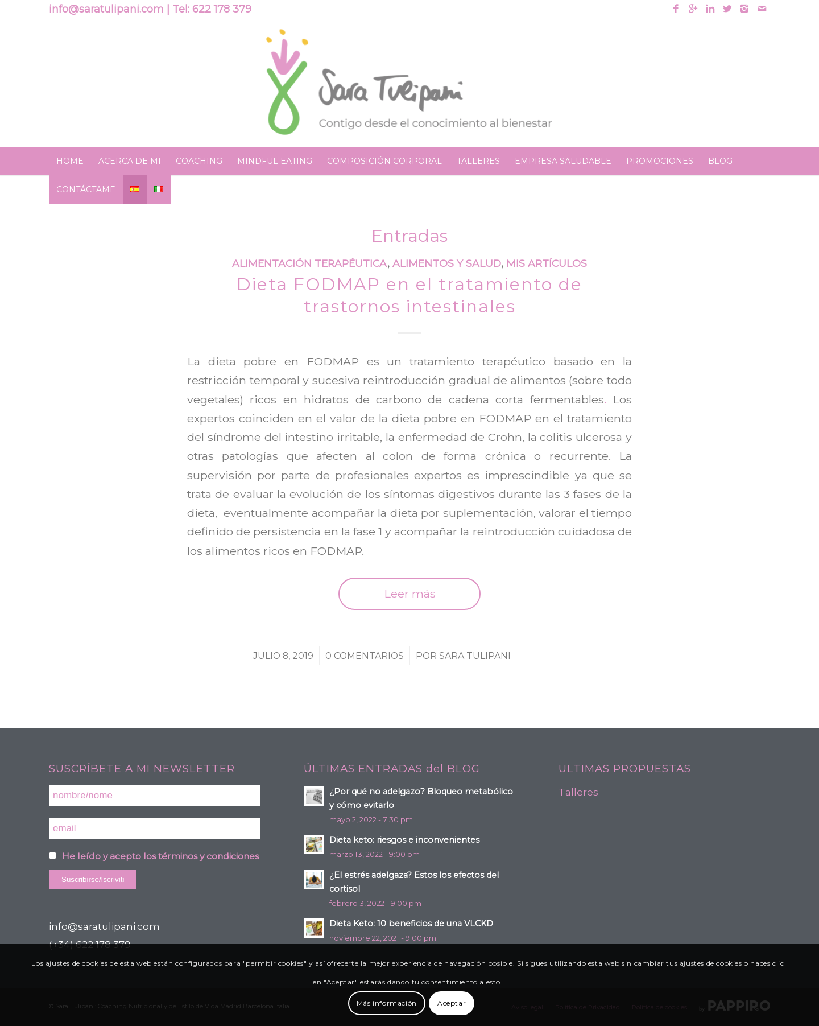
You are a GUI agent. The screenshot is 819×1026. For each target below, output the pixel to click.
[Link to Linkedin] (710, 8)
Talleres (578, 792)
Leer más (410, 593)
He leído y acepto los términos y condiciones (160, 856)
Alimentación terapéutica (309, 263)
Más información (387, 1003)
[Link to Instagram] (744, 8)
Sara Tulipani (475, 655)
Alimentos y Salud (446, 263)
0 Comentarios (364, 655)
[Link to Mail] (761, 8)
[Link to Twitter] (727, 8)
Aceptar (451, 1003)
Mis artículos (546, 263)
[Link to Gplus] (693, 8)
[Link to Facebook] (676, 8)
